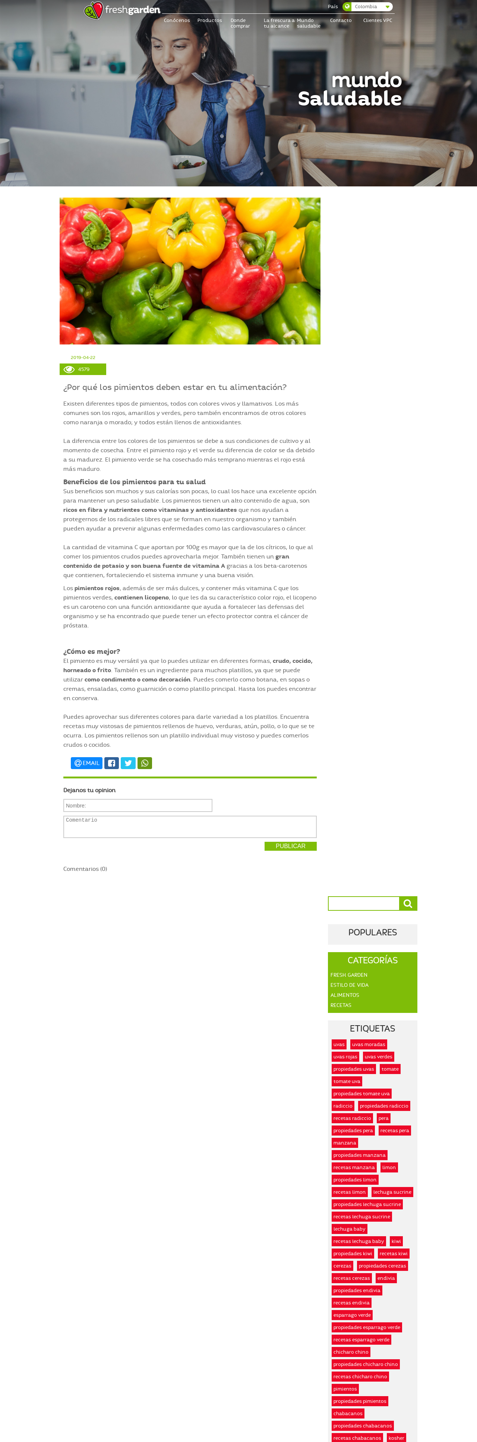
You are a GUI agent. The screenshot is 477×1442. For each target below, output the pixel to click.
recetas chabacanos (357, 739)
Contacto (341, 20)
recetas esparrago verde (361, 641)
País (333, 6)
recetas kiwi (394, 555)
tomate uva (347, 383)
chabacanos (348, 715)
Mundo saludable (308, 23)
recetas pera (394, 432)
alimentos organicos (386, 764)
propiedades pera (353, 432)
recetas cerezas (352, 579)
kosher (396, 739)
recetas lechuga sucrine (362, 518)
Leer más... (117, 1111)
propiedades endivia (357, 592)
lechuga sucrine (392, 493)
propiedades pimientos (360, 702)
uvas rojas (345, 358)
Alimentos (345, 296)
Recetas (341, 306)
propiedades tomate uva (362, 395)
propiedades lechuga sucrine (367, 506)
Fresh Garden (349, 276)
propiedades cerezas (382, 567)
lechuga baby (350, 530)
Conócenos (177, 20)
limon (389, 469)
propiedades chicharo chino (366, 665)
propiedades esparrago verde (367, 629)
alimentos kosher (354, 752)
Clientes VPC (377, 20)
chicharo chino (351, 653)
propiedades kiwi (353, 555)
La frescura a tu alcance (279, 23)
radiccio (343, 407)
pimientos (345, 690)
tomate (390, 370)
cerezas (342, 567)
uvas (339, 346)
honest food (396, 752)
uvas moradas (368, 346)
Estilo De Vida (350, 286)
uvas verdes (378, 358)
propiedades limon (355, 481)
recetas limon (350, 493)
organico (344, 764)
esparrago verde (352, 616)
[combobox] (368, 6)
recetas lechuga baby (359, 542)
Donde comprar (240, 23)
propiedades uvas (354, 370)
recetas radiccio (352, 419)
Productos (210, 20)
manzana (345, 444)
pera (384, 419)
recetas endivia (352, 604)
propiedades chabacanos (363, 727)
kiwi (396, 542)
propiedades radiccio (384, 407)
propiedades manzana (360, 456)
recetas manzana (354, 469)
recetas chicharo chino (360, 678)
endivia (386, 579)
